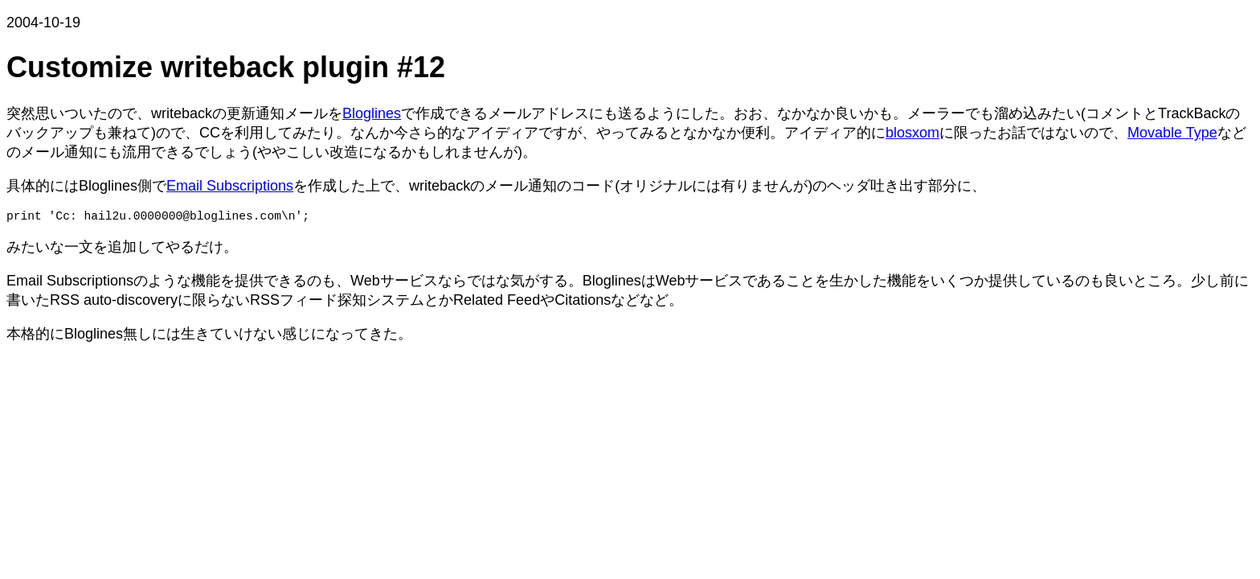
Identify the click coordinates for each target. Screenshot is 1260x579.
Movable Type (1172, 133)
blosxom (912, 133)
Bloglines (371, 113)
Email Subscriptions (229, 186)
